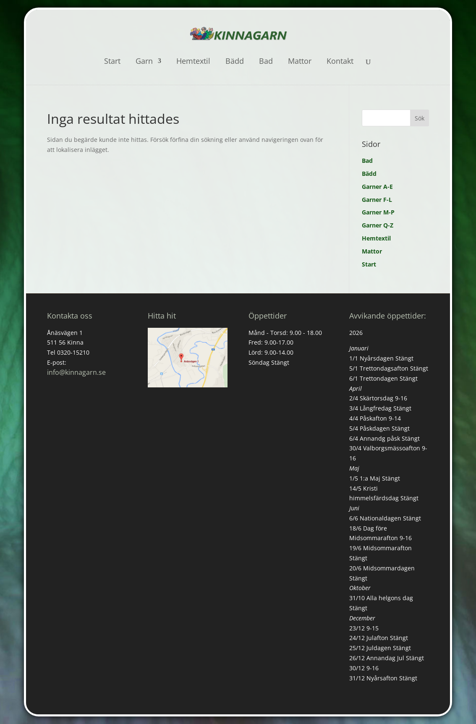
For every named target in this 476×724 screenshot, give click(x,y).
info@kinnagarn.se (76, 372)
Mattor (299, 62)
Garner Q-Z (377, 225)
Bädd (234, 62)
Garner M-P (378, 212)
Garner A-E (377, 187)
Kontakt (340, 62)
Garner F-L (377, 200)
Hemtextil (193, 62)
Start (112, 62)
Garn (144, 62)
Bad (266, 62)
